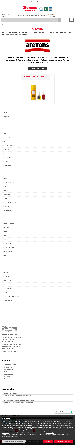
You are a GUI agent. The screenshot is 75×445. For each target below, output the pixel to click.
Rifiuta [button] (48, 441)
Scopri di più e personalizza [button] (14, 441)
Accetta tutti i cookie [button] (63, 441)
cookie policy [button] (5, 433)
